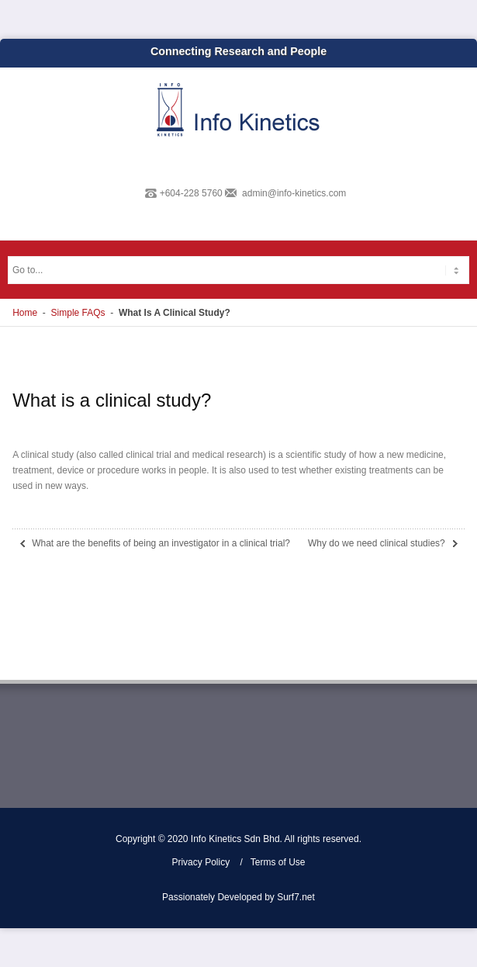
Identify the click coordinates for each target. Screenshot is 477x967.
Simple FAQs (78, 312)
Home (24, 312)
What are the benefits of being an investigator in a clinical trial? (161, 543)
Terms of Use (278, 862)
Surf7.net (296, 897)
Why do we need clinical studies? (376, 543)
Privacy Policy (200, 862)
